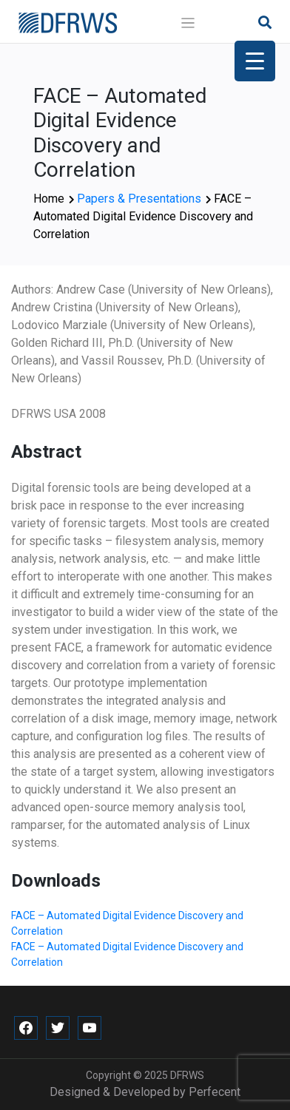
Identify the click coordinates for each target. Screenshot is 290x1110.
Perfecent (214, 1092)
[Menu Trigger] (255, 61)
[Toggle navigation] (188, 23)
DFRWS (187, 1075)
